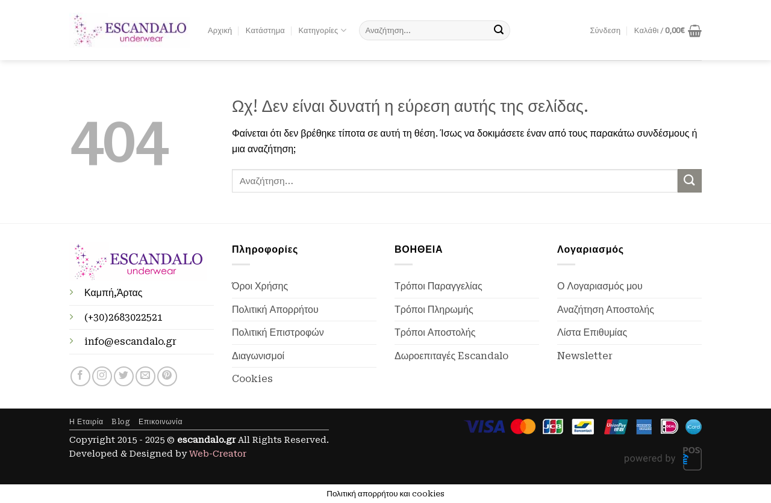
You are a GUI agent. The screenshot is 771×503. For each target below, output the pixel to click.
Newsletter (585, 356)
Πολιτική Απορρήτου (275, 309)
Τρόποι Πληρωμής (434, 309)
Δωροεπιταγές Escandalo (451, 356)
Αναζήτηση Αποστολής (605, 309)
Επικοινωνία (161, 422)
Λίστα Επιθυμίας (592, 332)
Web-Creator (217, 454)
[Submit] (499, 30)
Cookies (252, 378)
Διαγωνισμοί (258, 356)
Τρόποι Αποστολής (435, 332)
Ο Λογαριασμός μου (600, 286)
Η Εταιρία (86, 422)
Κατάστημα (265, 30)
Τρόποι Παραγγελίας (438, 286)
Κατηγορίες (322, 30)
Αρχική (220, 30)
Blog (120, 422)
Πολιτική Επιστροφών (278, 332)
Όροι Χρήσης (260, 286)
